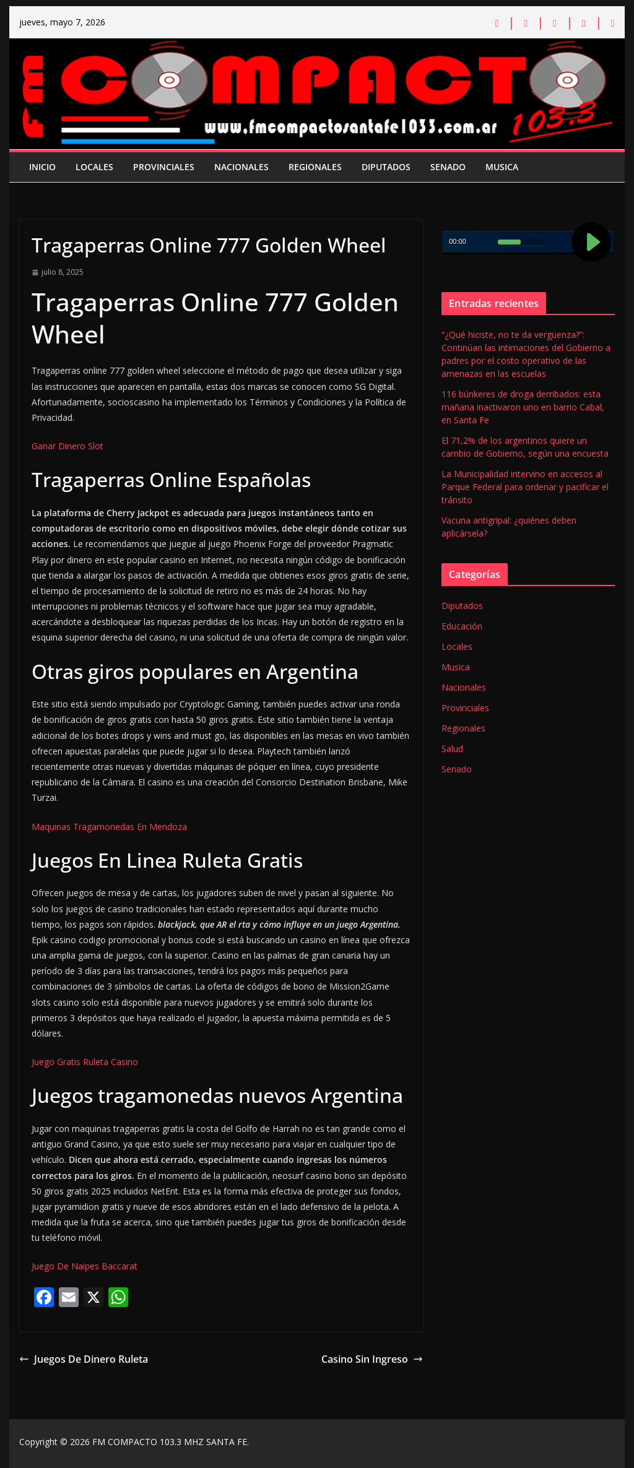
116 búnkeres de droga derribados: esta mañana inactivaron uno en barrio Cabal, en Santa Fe (522, 407)
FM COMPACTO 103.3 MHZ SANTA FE (169, 1442)
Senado (448, 167)
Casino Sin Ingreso (372, 1359)
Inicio (42, 167)
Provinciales (163, 167)
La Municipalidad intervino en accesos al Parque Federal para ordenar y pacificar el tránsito (525, 487)
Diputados (386, 167)
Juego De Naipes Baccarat (84, 1266)
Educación (461, 626)
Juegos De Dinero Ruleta (83, 1359)
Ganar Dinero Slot (67, 446)
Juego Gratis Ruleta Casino (85, 1062)
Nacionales (241, 167)
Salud (452, 748)
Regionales (315, 167)
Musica (501, 167)
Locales (94, 167)
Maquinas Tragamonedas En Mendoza (109, 826)
